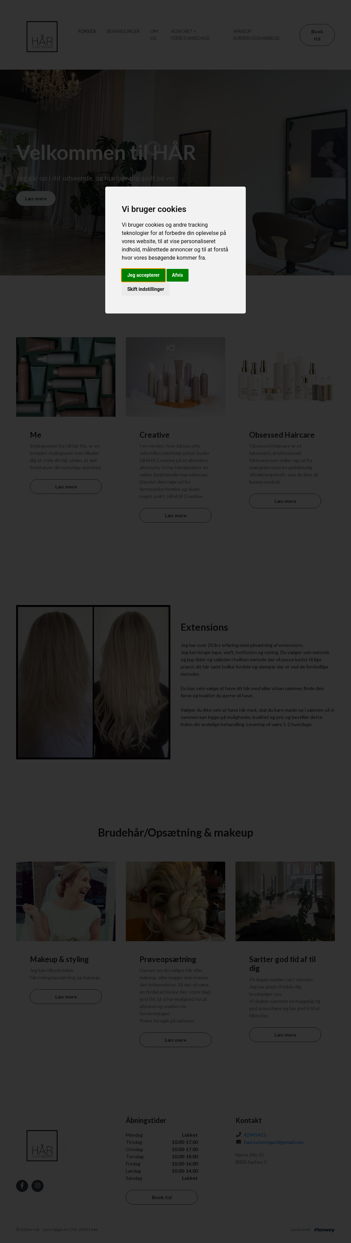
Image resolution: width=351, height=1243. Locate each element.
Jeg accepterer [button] (143, 275)
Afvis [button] (177, 275)
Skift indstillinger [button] (145, 289)
